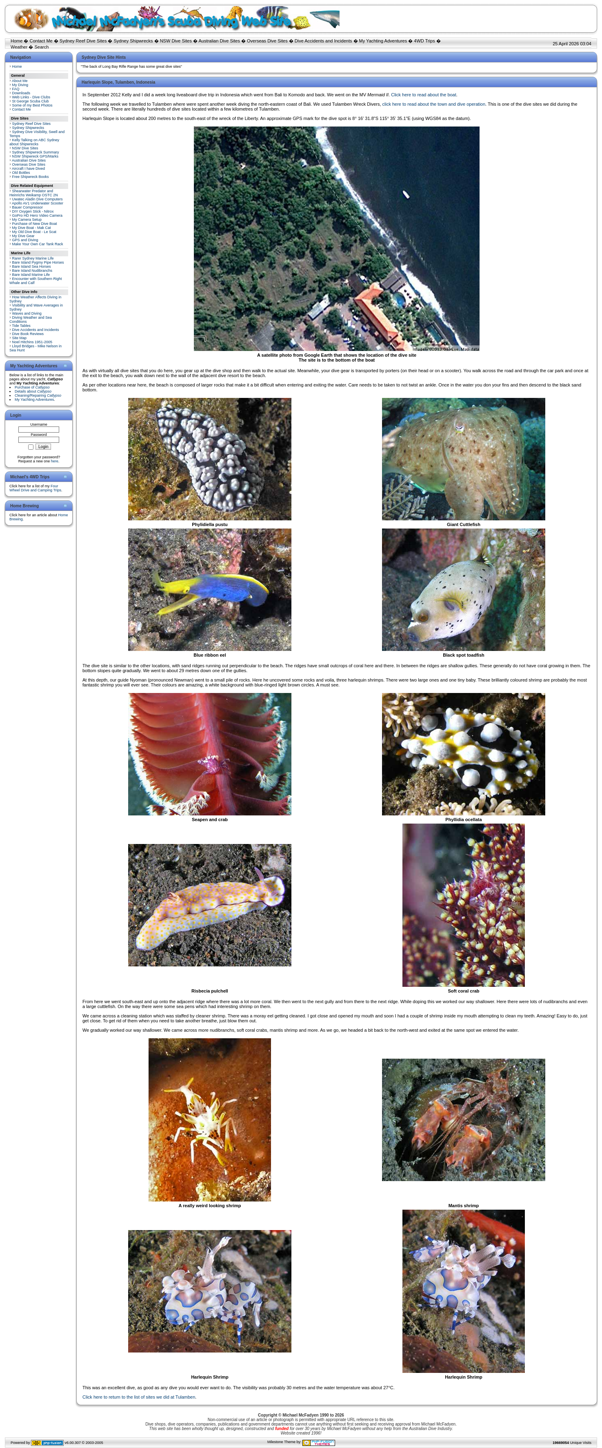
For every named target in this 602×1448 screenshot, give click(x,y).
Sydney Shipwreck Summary (35, 152)
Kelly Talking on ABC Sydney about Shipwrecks (34, 142)
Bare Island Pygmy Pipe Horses (38, 262)
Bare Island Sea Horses (31, 266)
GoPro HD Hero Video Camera (37, 215)
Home (16, 40)
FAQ (16, 89)
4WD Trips (424, 40)
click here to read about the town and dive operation (434, 104)
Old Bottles (21, 173)
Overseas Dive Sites (267, 40)
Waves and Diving (27, 313)
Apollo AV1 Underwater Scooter (37, 203)
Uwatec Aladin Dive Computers (37, 199)
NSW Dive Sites (176, 40)
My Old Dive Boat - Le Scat (34, 232)
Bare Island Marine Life (31, 275)
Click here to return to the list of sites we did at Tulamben (138, 1397)
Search (42, 46)
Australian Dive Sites (219, 40)
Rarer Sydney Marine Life (33, 258)
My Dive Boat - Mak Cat (31, 228)
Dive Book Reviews (28, 334)
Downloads (21, 93)
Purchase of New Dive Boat (34, 224)
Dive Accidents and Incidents (323, 40)
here (54, 461)
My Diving (20, 85)
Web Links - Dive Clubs (31, 97)
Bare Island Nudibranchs (32, 271)
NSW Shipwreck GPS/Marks (35, 156)
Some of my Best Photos (32, 105)
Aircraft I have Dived (28, 169)
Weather (19, 46)
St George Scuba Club (30, 101)
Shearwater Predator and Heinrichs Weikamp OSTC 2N (33, 193)
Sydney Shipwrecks (133, 40)
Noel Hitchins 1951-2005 (32, 342)
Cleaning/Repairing (38, 395)
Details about (33, 391)
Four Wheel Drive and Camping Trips (35, 488)
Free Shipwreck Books (30, 177)
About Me (20, 81)
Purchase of (32, 387)
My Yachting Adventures (383, 40)
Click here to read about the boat (423, 94)
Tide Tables (21, 326)
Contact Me (40, 40)
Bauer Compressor (27, 207)
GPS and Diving (25, 240)
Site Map (19, 338)
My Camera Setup (27, 220)
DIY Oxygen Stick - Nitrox (33, 211)
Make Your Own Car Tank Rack (37, 244)
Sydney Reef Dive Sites (83, 40)
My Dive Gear (23, 236)
